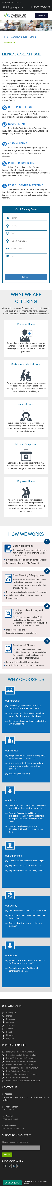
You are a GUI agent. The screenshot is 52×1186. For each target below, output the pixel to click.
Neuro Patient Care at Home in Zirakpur (23, 1081)
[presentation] (26, 266)
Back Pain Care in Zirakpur (17, 1071)
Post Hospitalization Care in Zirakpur (22, 1074)
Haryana (10, 1038)
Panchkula (10, 1019)
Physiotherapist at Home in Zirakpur (21, 1055)
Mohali (9, 1016)
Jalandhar (10, 1025)
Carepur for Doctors (11, 2)
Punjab (9, 1032)
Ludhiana (10, 1022)
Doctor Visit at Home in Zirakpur (20, 1058)
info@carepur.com (15, 7)
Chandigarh (11, 1013)
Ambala (9, 1029)
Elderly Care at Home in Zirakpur (20, 1052)
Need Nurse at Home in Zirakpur (20, 1065)
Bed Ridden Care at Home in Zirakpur (22, 1068)
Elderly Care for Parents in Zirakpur (21, 1061)
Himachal (10, 1035)
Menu (40, 15)
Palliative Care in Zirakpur (17, 1077)
